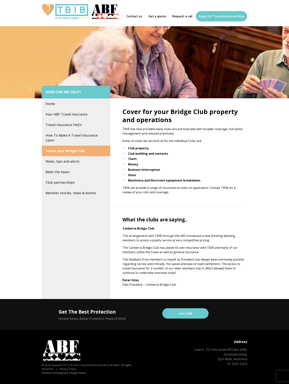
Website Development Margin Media (64, 373)
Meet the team (57, 172)
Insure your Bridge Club (65, 151)
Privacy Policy (68, 369)
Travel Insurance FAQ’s (64, 125)
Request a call (182, 16)
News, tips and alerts (62, 161)
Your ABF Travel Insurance (66, 114)
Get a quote (157, 16)
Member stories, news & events (71, 193)
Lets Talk (185, 313)
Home (50, 103)
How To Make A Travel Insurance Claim (72, 137)
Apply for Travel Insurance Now (221, 16)
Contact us (134, 16)
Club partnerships (60, 182)
